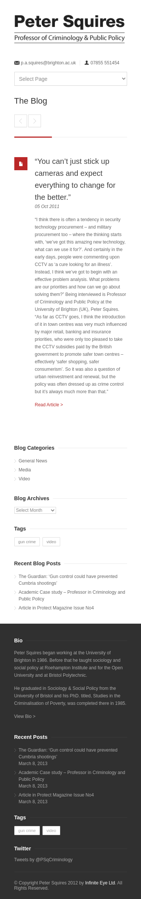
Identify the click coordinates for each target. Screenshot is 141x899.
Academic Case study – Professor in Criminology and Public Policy (72, 596)
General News (33, 461)
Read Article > (49, 404)
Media (25, 470)
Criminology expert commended (20, 120)
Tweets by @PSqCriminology (43, 859)
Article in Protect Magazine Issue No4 (56, 608)
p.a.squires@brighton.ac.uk (48, 62)
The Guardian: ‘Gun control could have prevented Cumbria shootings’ (68, 580)
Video (24, 478)
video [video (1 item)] (51, 541)
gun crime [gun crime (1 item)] (27, 541)
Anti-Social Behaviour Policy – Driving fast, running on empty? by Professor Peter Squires (34, 120)
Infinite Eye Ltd (100, 883)
